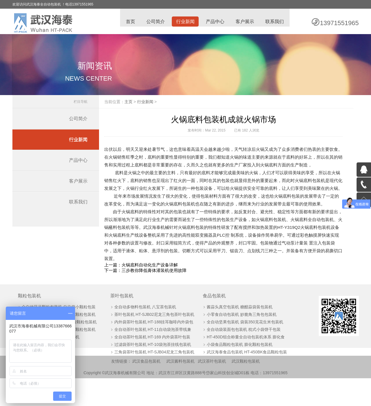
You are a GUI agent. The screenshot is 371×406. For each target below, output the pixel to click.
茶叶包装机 (119, 322)
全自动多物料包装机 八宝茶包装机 (143, 334)
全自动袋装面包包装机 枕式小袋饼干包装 (239, 356)
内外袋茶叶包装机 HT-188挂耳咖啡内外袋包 (151, 349)
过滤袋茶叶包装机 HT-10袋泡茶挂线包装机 (150, 371)
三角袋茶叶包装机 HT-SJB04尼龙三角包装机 (152, 379)
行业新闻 (184, 21)
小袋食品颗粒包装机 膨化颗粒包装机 (235, 371)
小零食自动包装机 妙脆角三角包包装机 (237, 341)
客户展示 (244, 21)
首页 (129, 21)
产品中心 (214, 21)
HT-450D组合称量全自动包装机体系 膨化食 (241, 364)
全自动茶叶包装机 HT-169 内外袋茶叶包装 (150, 364)
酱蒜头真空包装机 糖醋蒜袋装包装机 (235, 334)
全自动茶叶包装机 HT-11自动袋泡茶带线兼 (150, 356)
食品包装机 (209, 322)
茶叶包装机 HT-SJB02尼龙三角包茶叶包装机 (152, 341)
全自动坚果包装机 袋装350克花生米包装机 (240, 349)
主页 (138, 105)
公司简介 (154, 21)
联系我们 (274, 21)
